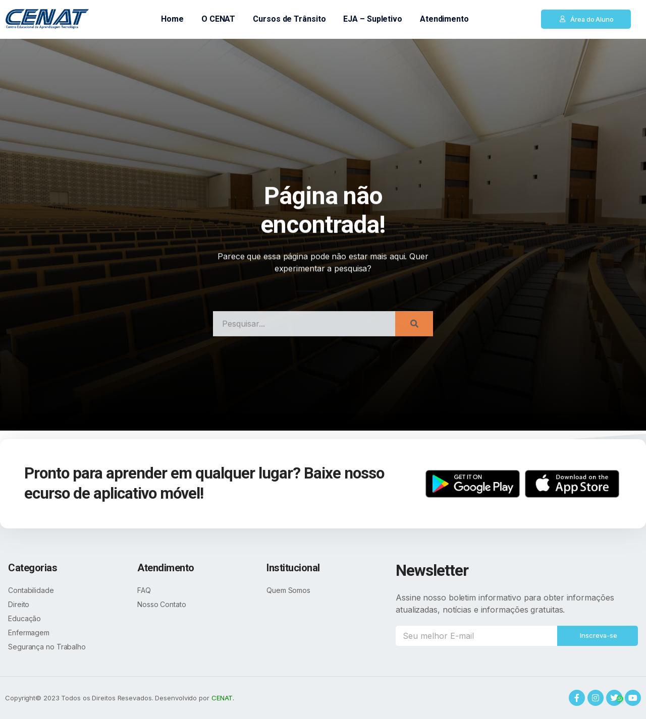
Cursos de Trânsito (289, 19)
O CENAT (218, 19)
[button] (586, 19)
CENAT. (222, 698)
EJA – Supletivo (372, 19)
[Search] (414, 332)
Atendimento (444, 19)
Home (172, 19)
